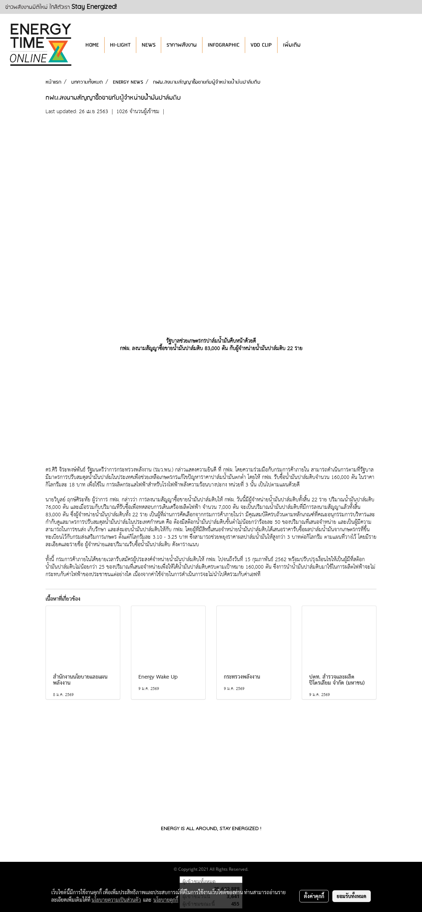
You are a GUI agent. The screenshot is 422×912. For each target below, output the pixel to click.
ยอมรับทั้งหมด (351, 896)
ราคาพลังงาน (182, 45)
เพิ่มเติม (292, 45)
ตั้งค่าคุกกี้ (314, 896)
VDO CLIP (261, 45)
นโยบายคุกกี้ (165, 899)
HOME (92, 45)
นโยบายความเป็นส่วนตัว (116, 899)
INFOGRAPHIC (223, 45)
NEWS (148, 45)
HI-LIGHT (120, 45)
